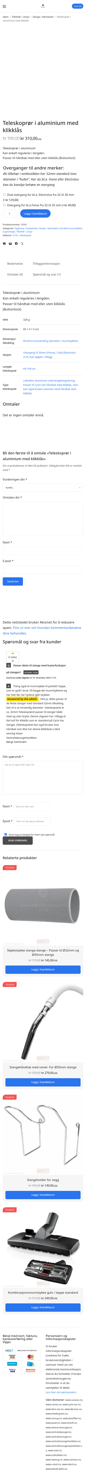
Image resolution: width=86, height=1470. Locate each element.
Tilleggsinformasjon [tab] (46, 264)
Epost (8, 821)
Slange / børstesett (43, 16)
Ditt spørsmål (13, 757)
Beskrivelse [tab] (15, 264)
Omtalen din (12, 497)
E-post (8, 561)
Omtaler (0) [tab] (15, 274)
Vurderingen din (15, 479)
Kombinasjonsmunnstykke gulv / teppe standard (43, 1292)
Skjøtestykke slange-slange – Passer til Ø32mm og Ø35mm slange (43, 952)
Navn (7, 542)
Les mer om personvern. (61, 1392)
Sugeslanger (9, 231)
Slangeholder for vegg (43, 1180)
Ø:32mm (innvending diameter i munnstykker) (50, 341)
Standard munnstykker (70, 228)
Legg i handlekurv (35, 213)
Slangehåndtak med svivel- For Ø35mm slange (43, 1067)
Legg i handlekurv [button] (43, 969)
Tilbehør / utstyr (20, 16)
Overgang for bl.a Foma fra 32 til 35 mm (41, 205)
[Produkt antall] (10, 213)
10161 (15, 235)
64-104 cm (29, 368)
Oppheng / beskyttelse (26, 228)
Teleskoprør (25, 235)
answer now (31, 672)
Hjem (5, 16)
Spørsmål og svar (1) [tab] (47, 274)
